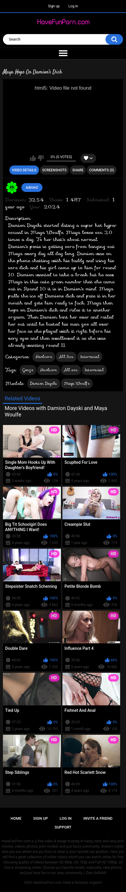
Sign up (54, 6)
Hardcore (43, 356)
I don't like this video (41, 158)
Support (63, 827)
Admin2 (32, 187)
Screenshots (54, 170)
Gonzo (28, 370)
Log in (73, 6)
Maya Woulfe (77, 383)
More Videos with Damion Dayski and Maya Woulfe (56, 411)
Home (16, 818)
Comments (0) (101, 170)
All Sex (66, 356)
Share (78, 170)
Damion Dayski (43, 383)
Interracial (89, 356)
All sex (71, 370)
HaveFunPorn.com (47, 883)
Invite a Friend (98, 818)
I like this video (33, 158)
